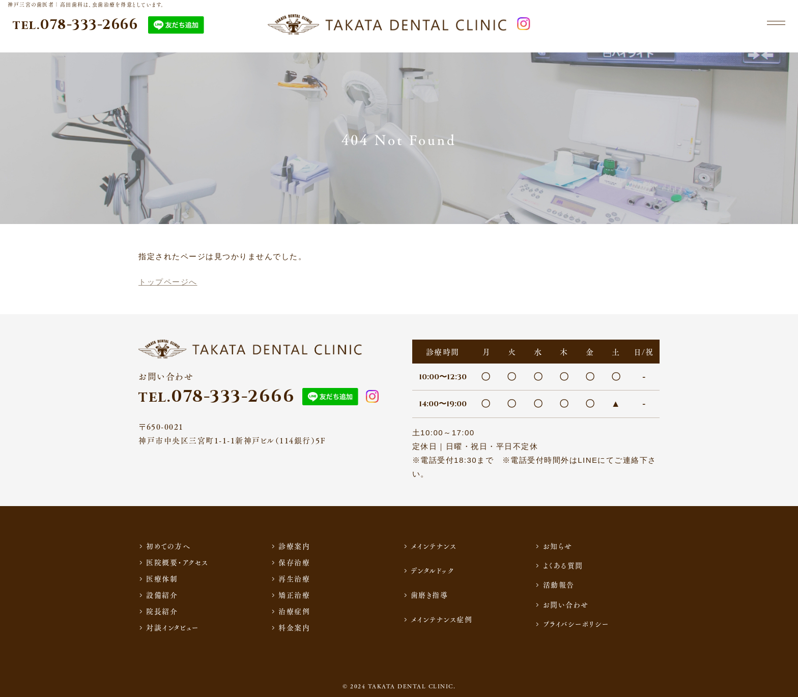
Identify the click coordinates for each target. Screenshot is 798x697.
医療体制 (162, 578)
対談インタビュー (172, 627)
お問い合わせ (566, 604)
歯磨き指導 (429, 595)
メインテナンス (434, 546)
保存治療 (294, 562)
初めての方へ (168, 546)
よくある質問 (563, 565)
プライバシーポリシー (576, 624)
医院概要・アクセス (177, 562)
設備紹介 (162, 595)
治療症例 (294, 611)
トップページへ (167, 281)
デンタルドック (432, 570)
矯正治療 (294, 595)
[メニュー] (772, 29)
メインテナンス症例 (442, 619)
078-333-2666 (75, 29)
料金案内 (294, 627)
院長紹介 (162, 611)
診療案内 (294, 546)
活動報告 (559, 584)
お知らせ (558, 546)
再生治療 (294, 578)
